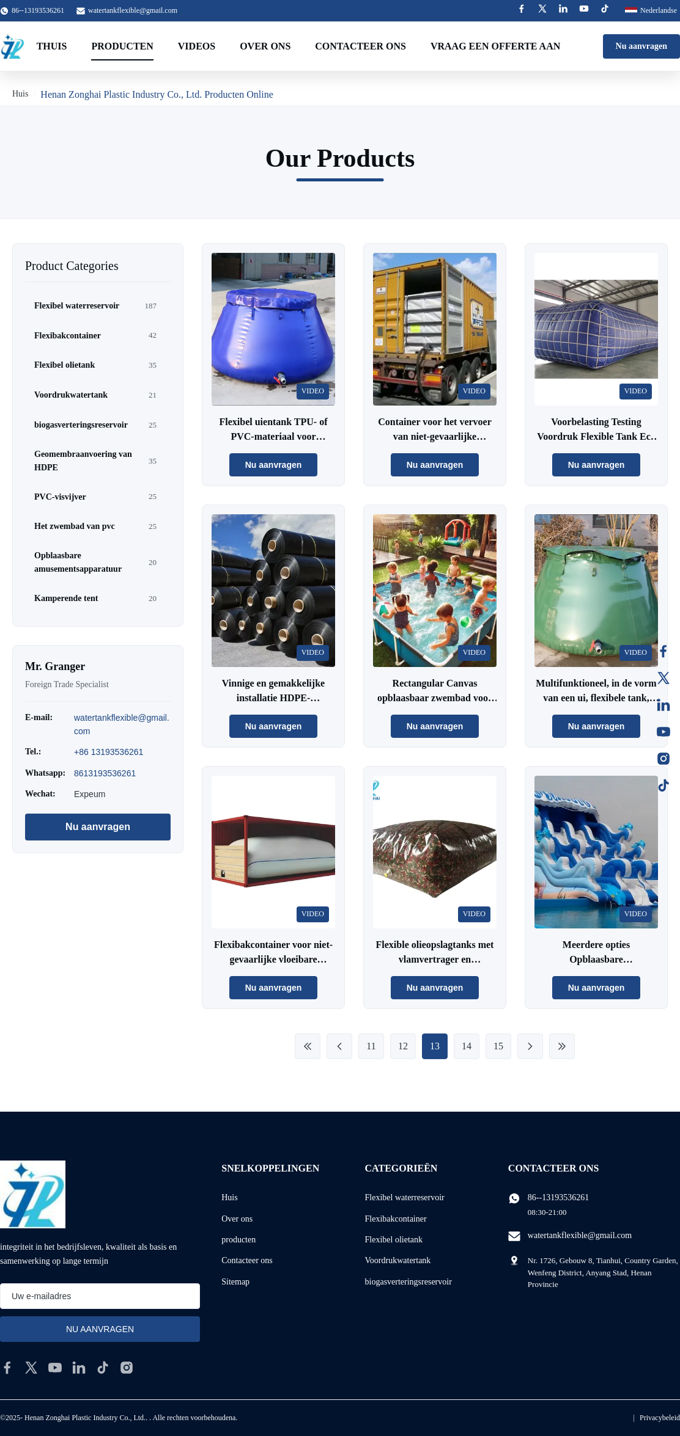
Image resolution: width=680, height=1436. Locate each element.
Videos (196, 46)
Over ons (265, 46)
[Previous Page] (339, 1046)
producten (238, 1239)
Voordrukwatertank (398, 1260)
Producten (122, 46)
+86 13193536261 (108, 752)
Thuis (52, 46)
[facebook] (7, 1367)
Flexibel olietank (394, 1239)
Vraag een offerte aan (495, 46)
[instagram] (126, 1367)
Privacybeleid (660, 1417)
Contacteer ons (360, 46)
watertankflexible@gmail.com (132, 10)
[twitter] (31, 1367)
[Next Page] (530, 1046)
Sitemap (235, 1281)
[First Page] (307, 1046)
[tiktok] (102, 1367)
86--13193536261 (558, 1197)
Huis (20, 93)
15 (498, 1046)
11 (370, 1046)
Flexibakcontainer (396, 1218)
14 (466, 1046)
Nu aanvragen (641, 46)
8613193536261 (105, 773)
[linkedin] (79, 1367)
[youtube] (55, 1367)
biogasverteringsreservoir (408, 1281)
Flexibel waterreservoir (405, 1197)
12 (403, 1046)
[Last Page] (562, 1046)
